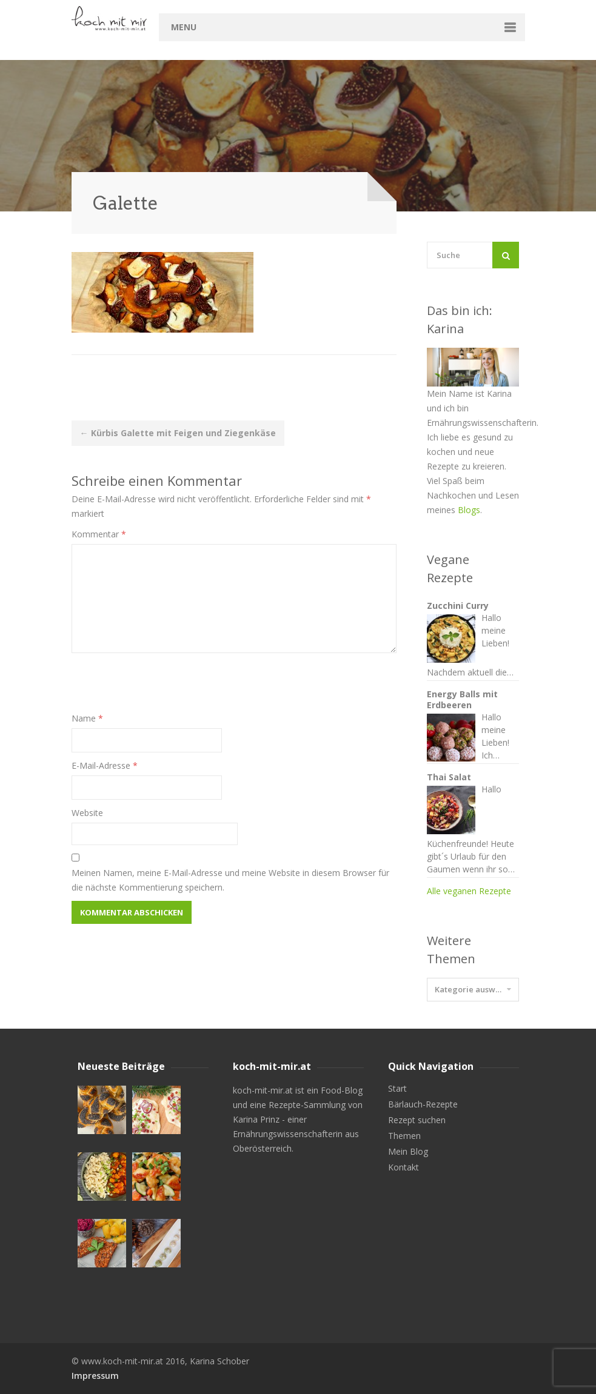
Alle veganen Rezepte (469, 891)
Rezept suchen (417, 1120)
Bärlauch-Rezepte (423, 1104)
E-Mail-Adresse (105, 765)
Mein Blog (408, 1151)
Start (397, 1088)
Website (87, 812)
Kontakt (403, 1167)
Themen (404, 1135)
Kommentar (99, 534)
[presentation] (164, 687)
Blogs (469, 510)
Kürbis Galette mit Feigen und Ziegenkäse (178, 433)
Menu (183, 27)
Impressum (95, 1375)
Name (87, 718)
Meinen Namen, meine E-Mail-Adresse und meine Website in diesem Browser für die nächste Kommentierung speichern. (230, 880)
